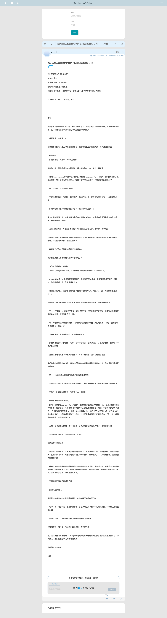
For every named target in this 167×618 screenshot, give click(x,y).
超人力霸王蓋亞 (111, 56)
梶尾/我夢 (120, 56)
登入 (75, 32)
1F (49, 67)
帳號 (72, 12)
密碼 (72, 21)
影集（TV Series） (99, 56)
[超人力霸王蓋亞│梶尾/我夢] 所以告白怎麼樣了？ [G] (70, 63)
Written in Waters (83, 3)
